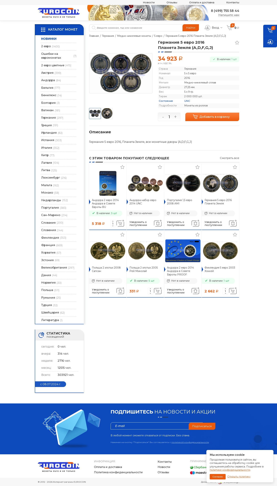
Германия (108, 35)
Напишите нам (228, 15)
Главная (94, 35)
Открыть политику (239, 476)
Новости (145, 2)
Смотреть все (229, 158)
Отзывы (169, 2)
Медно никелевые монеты (134, 35)
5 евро (158, 35)
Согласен (218, 476)
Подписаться (202, 425)
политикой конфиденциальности (190, 442)
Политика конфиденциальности (118, 472)
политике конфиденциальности (230, 470)
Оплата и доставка (200, 2)
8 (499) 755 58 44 (224, 11)
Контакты (232, 2)
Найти (190, 27)
